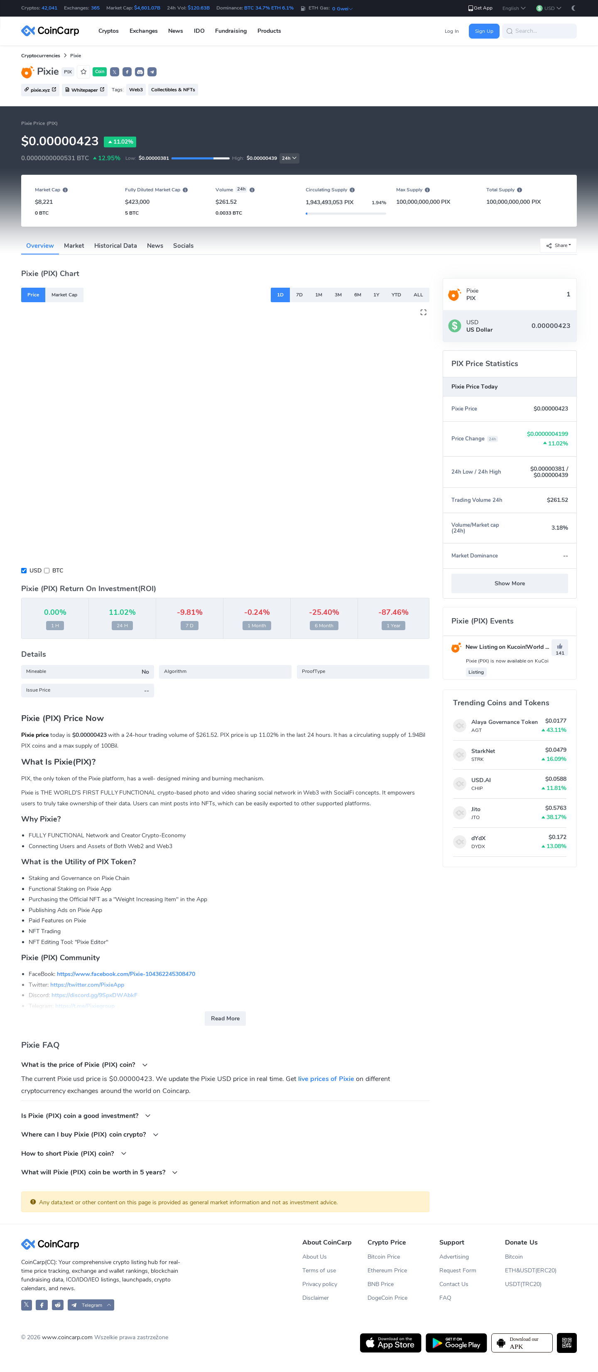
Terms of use (319, 1270)
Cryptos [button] (108, 31)
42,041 (49, 8)
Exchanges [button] (144, 31)
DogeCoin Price (387, 1298)
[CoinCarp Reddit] (58, 1305)
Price (33, 294)
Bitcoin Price (384, 1257)
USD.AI (481, 780)
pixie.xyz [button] (40, 90)
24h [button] (289, 158)
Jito (475, 809)
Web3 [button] (136, 89)
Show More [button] (510, 583)
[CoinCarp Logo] (52, 31)
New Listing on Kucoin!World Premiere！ (512, 647)
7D (299, 294)
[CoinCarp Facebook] (42, 1305)
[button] (514, 8)
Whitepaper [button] (85, 90)
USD (35, 571)
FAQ (445, 1298)
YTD (396, 294)
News (155, 246)
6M (357, 294)
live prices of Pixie (326, 1078)
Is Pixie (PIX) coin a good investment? (86, 1115)
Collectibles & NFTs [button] (173, 89)
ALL (418, 294)
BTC (57, 571)
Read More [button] (225, 1018)
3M (338, 294)
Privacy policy (320, 1284)
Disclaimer (315, 1298)
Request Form (457, 1270)
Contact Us (453, 1284)
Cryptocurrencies (40, 55)
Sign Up (484, 31)
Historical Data (115, 246)
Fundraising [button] (231, 31)
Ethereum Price (387, 1270)
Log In (451, 31)
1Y (376, 294)
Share (556, 245)
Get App (480, 8)
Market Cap (64, 294)
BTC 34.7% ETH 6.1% (269, 8)
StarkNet (483, 751)
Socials (183, 246)
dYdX (478, 838)
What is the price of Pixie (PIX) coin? (84, 1064)
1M (318, 294)
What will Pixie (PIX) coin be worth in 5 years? (99, 1172)
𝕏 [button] (115, 72)
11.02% (120, 142)
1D (280, 294)
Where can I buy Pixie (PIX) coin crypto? (90, 1134)
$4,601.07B (147, 8)
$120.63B (199, 8)
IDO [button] (199, 31)
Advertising (454, 1257)
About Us (314, 1257)
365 (95, 8)
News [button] (175, 31)
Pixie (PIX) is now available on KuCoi (507, 661)
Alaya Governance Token (504, 722)
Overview (40, 246)
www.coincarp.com (67, 1337)
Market (74, 246)
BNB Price (381, 1284)
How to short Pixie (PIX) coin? (74, 1153)
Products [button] (269, 31)
